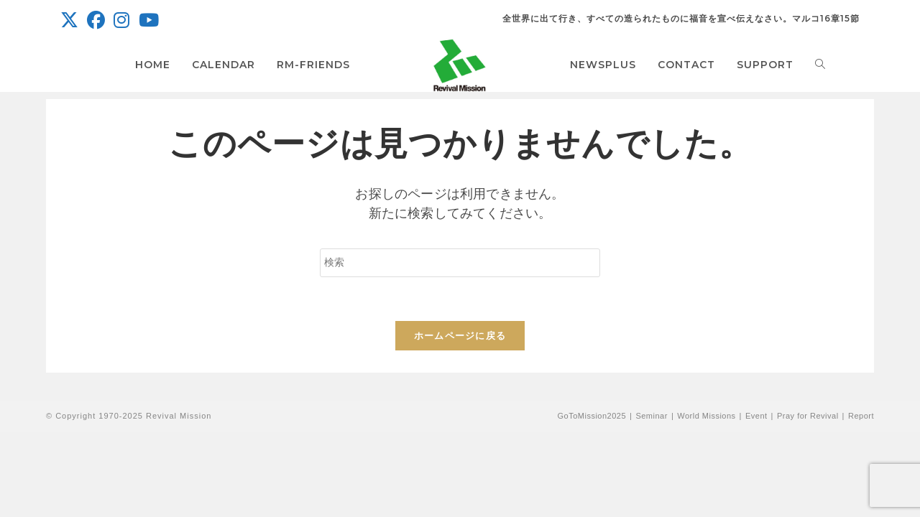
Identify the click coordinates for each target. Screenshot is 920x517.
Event (756, 415)
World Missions (706, 415)
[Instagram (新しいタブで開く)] (121, 20)
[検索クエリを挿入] (460, 262)
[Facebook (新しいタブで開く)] (96, 20)
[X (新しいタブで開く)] (71, 20)
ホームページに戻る (460, 335)
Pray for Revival (808, 415)
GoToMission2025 (591, 415)
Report (861, 415)
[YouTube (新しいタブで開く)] (148, 20)
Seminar (651, 415)
